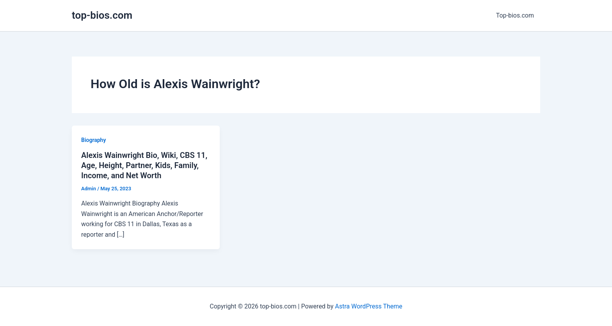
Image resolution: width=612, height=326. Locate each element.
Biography (93, 140)
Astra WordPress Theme (368, 306)
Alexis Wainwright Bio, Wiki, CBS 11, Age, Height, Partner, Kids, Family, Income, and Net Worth (144, 165)
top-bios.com (102, 15)
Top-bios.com (515, 15)
